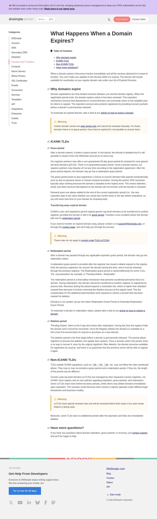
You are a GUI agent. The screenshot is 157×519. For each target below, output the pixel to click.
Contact (110, 478)
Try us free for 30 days (25, 491)
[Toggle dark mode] (109, 19)
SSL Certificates (19, 81)
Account (16, 43)
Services (16, 95)
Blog (108, 473)
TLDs (14, 123)
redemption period (71, 218)
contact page (68, 227)
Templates (17, 99)
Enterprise (17, 113)
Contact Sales (139, 19)
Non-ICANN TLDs (65, 64)
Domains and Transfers (23, 62)
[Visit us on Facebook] (45, 503)
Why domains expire (66, 57)
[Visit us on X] (11, 503)
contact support (139, 433)
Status (109, 482)
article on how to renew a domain (117, 113)
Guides (15, 118)
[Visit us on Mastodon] (53, 503)
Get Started (122, 19)
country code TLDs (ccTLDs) (95, 240)
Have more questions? (67, 67)
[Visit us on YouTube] (20, 503)
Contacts (16, 66)
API (13, 104)
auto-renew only (88, 126)
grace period (98, 215)
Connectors (17, 90)
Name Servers (19, 71)
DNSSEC (16, 57)
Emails (15, 85)
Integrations (17, 109)
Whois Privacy (18, 76)
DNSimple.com (115, 468)
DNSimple (16, 38)
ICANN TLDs (62, 61)
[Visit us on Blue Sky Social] (37, 503)
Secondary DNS (19, 52)
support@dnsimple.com (129, 224)
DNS (14, 48)
